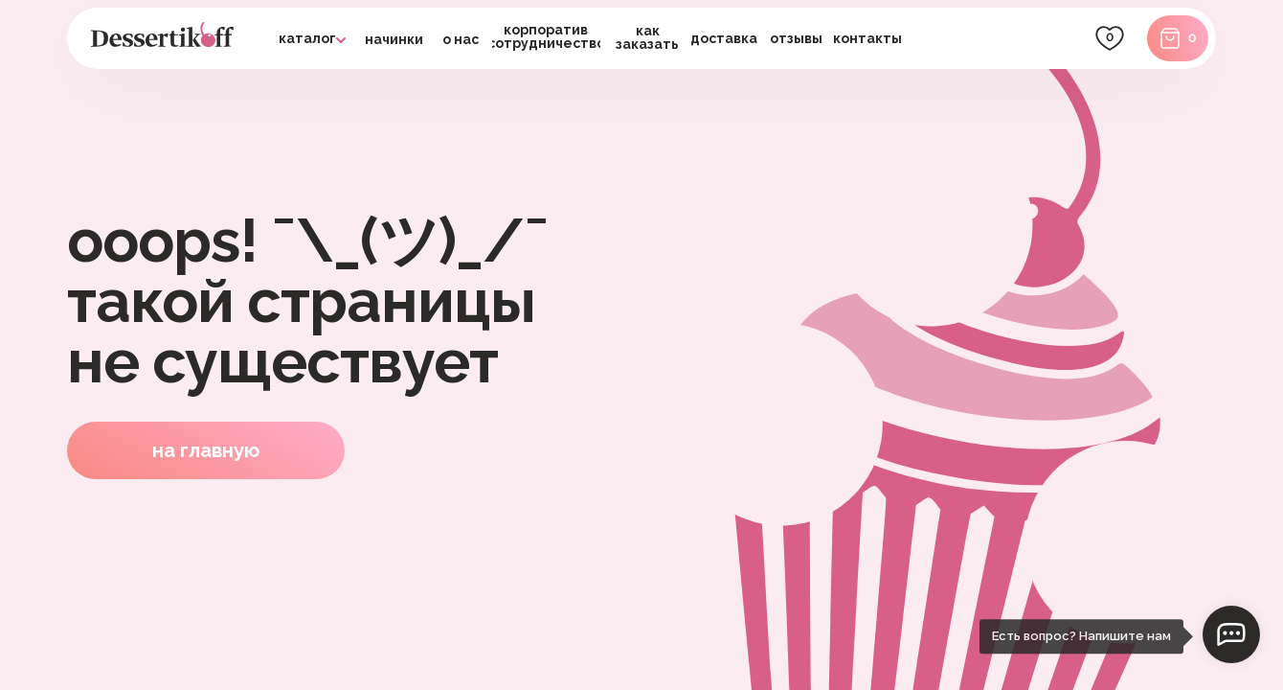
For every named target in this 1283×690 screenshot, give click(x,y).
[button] (724, 38)
